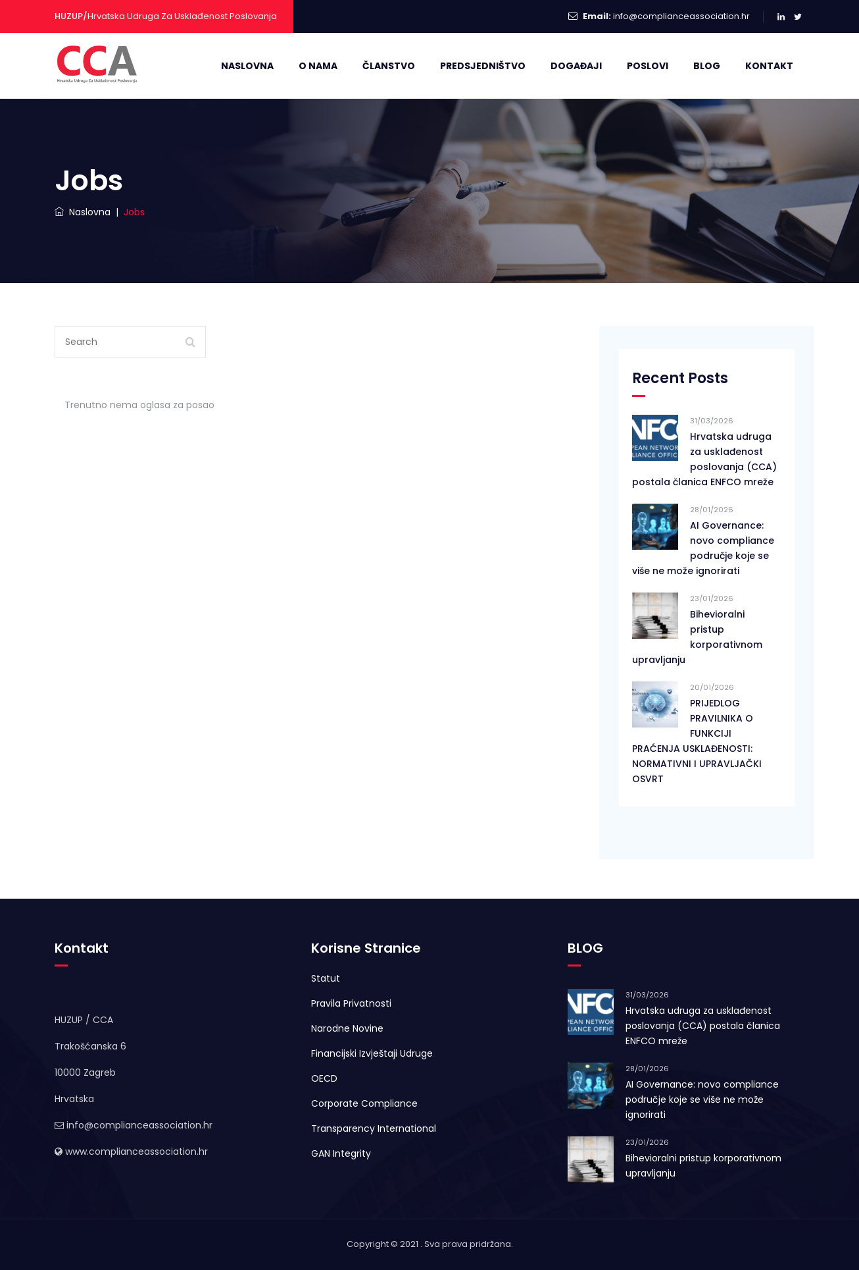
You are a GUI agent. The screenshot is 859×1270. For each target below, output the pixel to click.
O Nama (318, 65)
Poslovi (647, 65)
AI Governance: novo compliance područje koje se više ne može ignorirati (703, 548)
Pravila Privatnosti (351, 1003)
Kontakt (769, 65)
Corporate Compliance (364, 1103)
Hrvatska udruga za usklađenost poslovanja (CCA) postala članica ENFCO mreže (704, 459)
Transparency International (373, 1128)
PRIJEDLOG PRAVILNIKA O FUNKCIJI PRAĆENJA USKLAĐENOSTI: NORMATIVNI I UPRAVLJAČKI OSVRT (697, 741)
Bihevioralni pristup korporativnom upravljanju (697, 637)
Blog (706, 65)
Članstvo (388, 65)
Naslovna (247, 65)
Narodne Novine (347, 1028)
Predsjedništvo (483, 65)
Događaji (576, 65)
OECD (324, 1078)
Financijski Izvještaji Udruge (372, 1053)
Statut (325, 978)
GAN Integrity (341, 1153)
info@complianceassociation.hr (681, 16)
